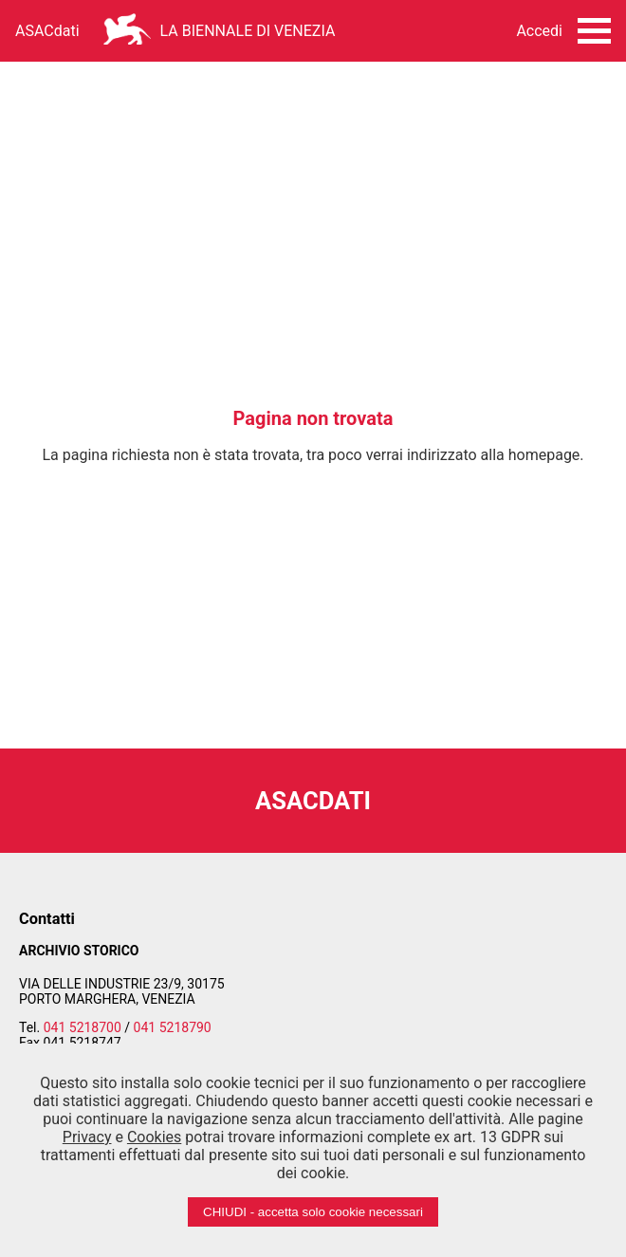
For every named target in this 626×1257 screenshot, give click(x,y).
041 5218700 (82, 1027)
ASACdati (47, 31)
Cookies (154, 1137)
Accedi (539, 31)
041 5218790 (173, 1027)
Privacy (87, 1137)
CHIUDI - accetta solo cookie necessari (313, 1212)
